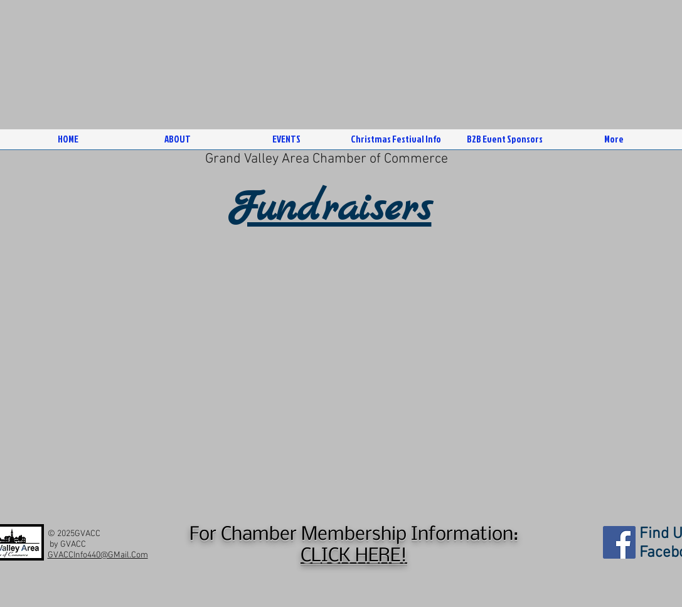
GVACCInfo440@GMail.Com (98, 555)
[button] (177, 143)
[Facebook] (619, 542)
